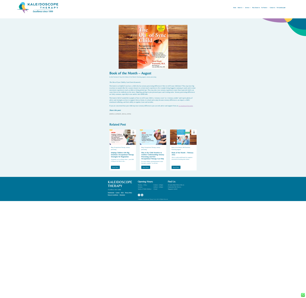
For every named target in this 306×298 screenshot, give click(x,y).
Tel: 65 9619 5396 (281, 7)
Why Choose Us (256, 7)
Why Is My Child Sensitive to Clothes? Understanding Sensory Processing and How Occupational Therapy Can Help (152, 156)
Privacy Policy (128, 192)
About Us (240, 7)
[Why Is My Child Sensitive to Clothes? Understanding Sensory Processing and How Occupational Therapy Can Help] (153, 137)
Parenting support (141, 77)
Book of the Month (131, 77)
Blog (112, 147)
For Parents (264, 7)
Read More (115, 167)
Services (247, 7)
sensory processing (151, 77)
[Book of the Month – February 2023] (183, 137)
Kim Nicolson (114, 77)
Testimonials (111, 192)
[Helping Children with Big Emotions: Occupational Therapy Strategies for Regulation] (122, 137)
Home (234, 7)
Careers (117, 192)
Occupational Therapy (119, 147)
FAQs (122, 192)
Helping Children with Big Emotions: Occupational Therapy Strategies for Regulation (122, 155)
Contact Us (272, 7)
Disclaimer (122, 195)
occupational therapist (186, 106)
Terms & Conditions (113, 195)
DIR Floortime (186, 147)
